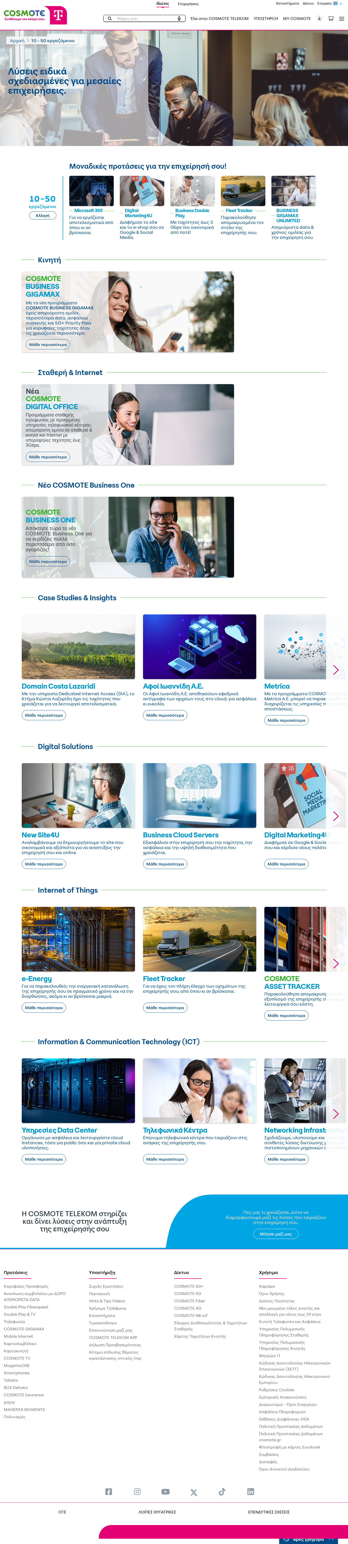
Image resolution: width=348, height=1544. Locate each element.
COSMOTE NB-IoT (191, 1315)
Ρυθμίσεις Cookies (276, 1389)
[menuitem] (108, 1491)
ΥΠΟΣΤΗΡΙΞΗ (266, 18)
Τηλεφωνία (14, 1321)
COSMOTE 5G (187, 1293)
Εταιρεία (324, 3)
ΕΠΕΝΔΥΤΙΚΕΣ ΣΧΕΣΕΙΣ (269, 1511)
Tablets (11, 1380)
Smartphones (17, 1372)
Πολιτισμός (15, 1416)
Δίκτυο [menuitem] (181, 1272)
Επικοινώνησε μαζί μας (111, 1330)
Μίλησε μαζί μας (276, 1233)
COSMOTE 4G (187, 1308)
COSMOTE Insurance (24, 1394)
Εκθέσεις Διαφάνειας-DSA (284, 1419)
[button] (319, 18)
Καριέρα (267, 1286)
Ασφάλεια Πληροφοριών (282, 1411)
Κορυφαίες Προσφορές (26, 1286)
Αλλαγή (43, 215)
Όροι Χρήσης (272, 1293)
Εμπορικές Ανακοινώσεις (283, 1397)
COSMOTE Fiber (189, 1300)
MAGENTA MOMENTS (24, 1409)
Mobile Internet (18, 1336)
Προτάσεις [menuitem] (16, 1272)
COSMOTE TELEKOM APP (113, 1337)
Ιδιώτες (162, 3)
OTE (62, 1511)
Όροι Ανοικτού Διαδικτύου (284, 1469)
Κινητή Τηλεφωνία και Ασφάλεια (289, 1321)
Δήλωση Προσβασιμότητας (115, 1344)
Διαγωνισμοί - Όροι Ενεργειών (288, 1404)
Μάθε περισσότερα (48, 344)
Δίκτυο (308, 3)
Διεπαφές (268, 1461)
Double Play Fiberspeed (26, 1306)
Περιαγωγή (99, 1293)
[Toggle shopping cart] (333, 17)
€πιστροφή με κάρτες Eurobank (289, 1447)
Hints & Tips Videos (107, 1300)
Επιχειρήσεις (188, 4)
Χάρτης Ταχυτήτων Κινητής (200, 1336)
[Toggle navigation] (340, 18)
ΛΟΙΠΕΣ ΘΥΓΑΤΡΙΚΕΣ (157, 1511)
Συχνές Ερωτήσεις (106, 1286)
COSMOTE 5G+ (188, 1286)
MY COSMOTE (297, 18)
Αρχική (17, 40)
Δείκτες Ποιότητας (277, 1300)
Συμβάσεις (269, 1454)
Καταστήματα (287, 3)
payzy (9, 1402)
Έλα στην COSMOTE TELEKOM (220, 18)
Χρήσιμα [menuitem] (268, 1272)
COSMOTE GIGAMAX (24, 1328)
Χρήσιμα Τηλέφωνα (107, 1308)
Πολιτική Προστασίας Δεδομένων (291, 1426)
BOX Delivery (16, 1387)
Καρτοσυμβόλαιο (20, 1343)
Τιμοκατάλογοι (103, 1322)
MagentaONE (17, 1365)
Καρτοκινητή (16, 1350)
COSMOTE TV (17, 1358)
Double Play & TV (19, 1314)
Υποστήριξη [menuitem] (102, 1272)
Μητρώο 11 (269, 1355)
